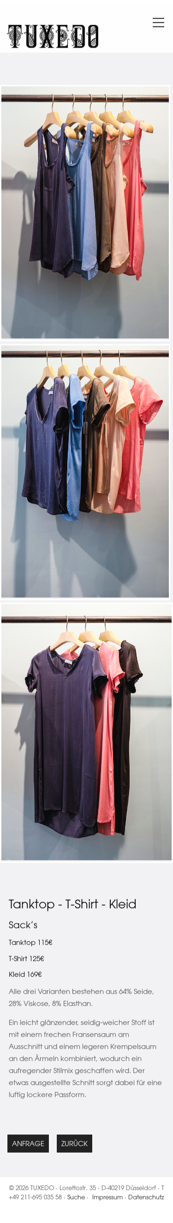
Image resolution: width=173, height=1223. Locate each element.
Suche (76, 1198)
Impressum (107, 1198)
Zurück (74, 1145)
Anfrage (28, 1145)
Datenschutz (146, 1198)
